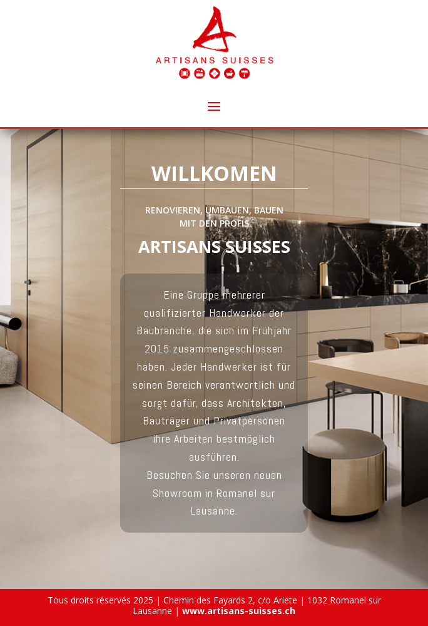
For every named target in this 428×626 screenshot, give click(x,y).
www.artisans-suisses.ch (238, 611)
